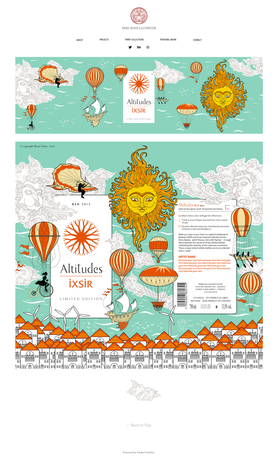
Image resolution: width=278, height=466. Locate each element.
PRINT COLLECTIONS (134, 39)
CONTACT (197, 40)
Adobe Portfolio (145, 452)
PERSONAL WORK (168, 39)
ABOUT (79, 40)
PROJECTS (104, 39)
